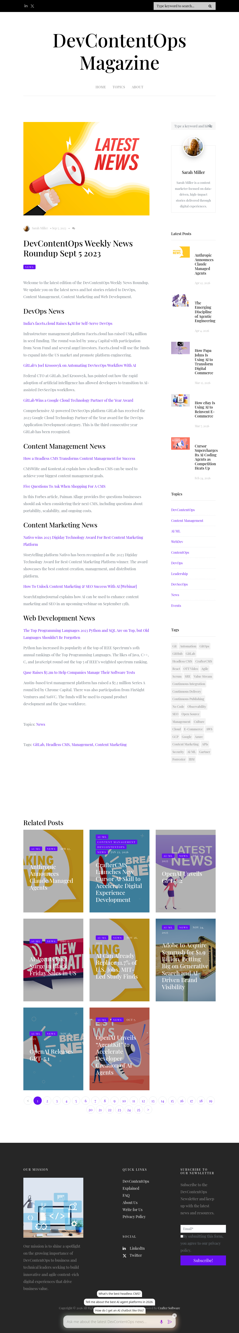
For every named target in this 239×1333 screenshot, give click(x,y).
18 (201, 1100)
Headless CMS (182, 661)
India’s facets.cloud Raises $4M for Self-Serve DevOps (67, 323)
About (137, 87)
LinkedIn (134, 1248)
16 (181, 1100)
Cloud (176, 729)
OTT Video (190, 669)
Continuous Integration (188, 684)
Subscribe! (203, 1260)
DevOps (177, 563)
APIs (205, 744)
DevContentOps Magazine (119, 50)
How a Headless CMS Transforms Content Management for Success (79, 458)
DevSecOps (179, 584)
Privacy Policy (134, 1216)
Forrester (178, 759)
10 (124, 1100)
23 (119, 1109)
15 (172, 1100)
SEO (175, 714)
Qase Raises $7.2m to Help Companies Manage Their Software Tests (79, 672)
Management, (83, 744)
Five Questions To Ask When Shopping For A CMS (64, 486)
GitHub (177, 654)
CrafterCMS (203, 661)
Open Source (190, 714)
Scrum (177, 676)
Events (176, 605)
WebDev (177, 542)
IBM (191, 759)
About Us (130, 1202)
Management (181, 722)
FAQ (126, 1195)
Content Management (187, 520)
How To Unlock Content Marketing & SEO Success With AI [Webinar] (80, 586)
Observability (197, 706)
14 (162, 1100)
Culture (199, 722)
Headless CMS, (58, 744)
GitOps (204, 646)
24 (129, 1109)
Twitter (132, 1255)
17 (191, 1100)
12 (143, 1100)
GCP (175, 737)
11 (133, 1100)
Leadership (179, 573)
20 (90, 1109)
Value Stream (203, 676)
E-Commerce (193, 729)
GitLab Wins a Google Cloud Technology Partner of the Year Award (78, 400)
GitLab (190, 654)
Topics (119, 87)
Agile (204, 669)
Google (187, 737)
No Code (178, 706)
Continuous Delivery (186, 691)
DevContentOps (183, 510)
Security (178, 752)
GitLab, (39, 744)
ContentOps (180, 552)
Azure (199, 737)
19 (210, 1100)
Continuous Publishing (188, 699)
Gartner (204, 752)
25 (138, 1109)
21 (100, 1109)
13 (152, 1100)
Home (101, 87)
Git (174, 646)
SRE (187, 676)
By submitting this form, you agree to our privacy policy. (201, 1243)
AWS (209, 729)
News (29, 267)
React (176, 669)
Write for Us (132, 1209)
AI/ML (175, 531)
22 (109, 1109)
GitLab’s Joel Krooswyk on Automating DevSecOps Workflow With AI (79, 365)
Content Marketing (111, 744)
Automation (188, 646)
